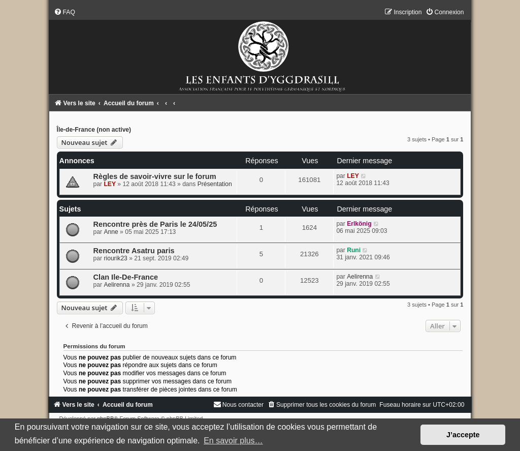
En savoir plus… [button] (233, 440)
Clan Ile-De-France (125, 277)
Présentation (215, 184)
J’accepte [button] (463, 435)
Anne (111, 231)
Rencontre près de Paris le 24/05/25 (155, 224)
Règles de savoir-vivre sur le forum (154, 176)
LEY (110, 184)
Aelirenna (116, 284)
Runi (354, 250)
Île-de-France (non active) (94, 129)
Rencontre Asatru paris (134, 251)
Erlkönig (359, 223)
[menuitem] (64, 12)
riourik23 (115, 258)
